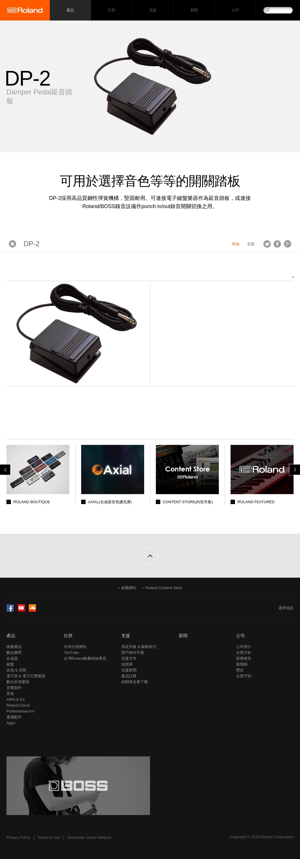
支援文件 (129, 658)
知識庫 (127, 664)
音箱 (10, 693)
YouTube (71, 652)
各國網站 (128, 588)
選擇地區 (286, 608)
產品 (10, 635)
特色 (236, 244)
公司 (235, 10)
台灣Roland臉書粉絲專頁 (85, 658)
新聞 (194, 10)
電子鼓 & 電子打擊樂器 (25, 676)
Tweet (267, 244)
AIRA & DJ (15, 699)
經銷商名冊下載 (134, 682)
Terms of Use (49, 837)
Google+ (288, 244)
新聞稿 (242, 664)
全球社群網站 (75, 646)
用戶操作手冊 (132, 652)
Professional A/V (20, 711)
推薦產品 (14, 646)
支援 (152, 10)
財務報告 (243, 658)
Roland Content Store (164, 588)
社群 (111, 10)
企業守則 (243, 676)
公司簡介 (243, 646)
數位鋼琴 (14, 652)
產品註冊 (129, 676)
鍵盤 (10, 664)
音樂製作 (14, 688)
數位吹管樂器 (17, 682)
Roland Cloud (18, 705)
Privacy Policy (18, 837)
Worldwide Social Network (89, 837)
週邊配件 (14, 717)
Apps (10, 723)
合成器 (12, 658)
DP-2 (32, 244)
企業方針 (243, 652)
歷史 (240, 670)
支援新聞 (129, 670)
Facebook (277, 244)
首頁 (12, 244)
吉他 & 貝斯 (16, 670)
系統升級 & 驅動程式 (138, 646)
